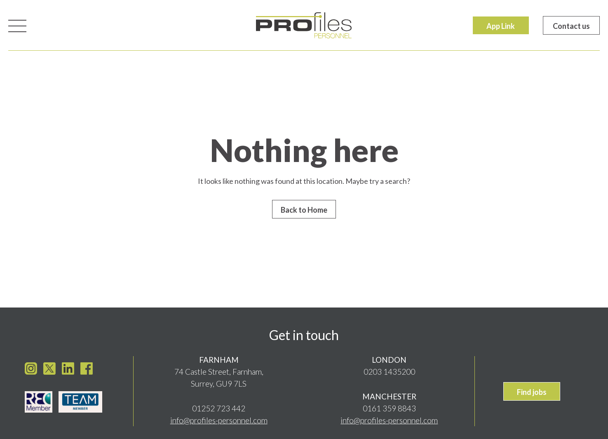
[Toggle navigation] (17, 25)
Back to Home (304, 209)
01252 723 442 (218, 406)
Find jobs (532, 389)
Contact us (571, 26)
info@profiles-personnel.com (219, 418)
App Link (500, 26)
